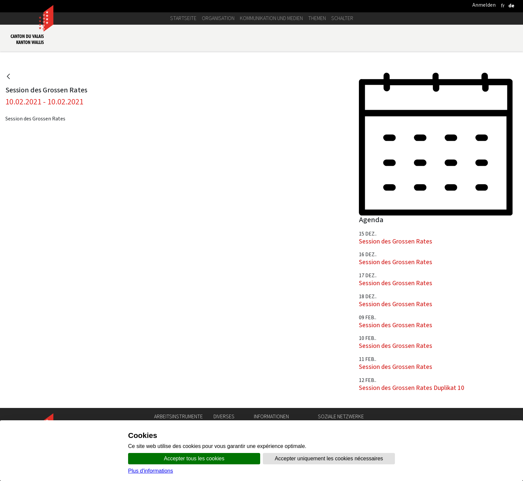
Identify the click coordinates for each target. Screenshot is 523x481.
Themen (317, 18)
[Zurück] (8, 76)
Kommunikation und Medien (271, 18)
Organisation (218, 18)
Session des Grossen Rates (395, 241)
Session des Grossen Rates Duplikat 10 (411, 388)
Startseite (183, 18)
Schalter (342, 18)
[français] (503, 5)
